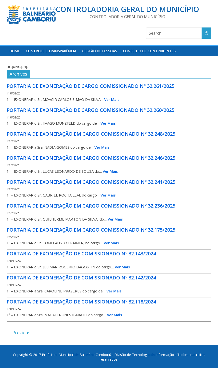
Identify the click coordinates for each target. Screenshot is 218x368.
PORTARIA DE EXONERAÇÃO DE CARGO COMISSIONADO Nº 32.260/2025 (90, 110)
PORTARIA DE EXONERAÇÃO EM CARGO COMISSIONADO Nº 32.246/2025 (91, 158)
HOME (15, 51)
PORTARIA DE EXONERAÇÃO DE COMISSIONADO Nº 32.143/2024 (81, 253)
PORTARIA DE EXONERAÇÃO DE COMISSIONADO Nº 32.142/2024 (81, 277)
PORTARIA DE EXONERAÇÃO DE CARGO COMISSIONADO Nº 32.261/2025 (90, 86)
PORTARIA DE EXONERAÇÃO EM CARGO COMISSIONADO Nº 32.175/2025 (91, 229)
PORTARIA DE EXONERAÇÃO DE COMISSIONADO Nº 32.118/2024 (81, 301)
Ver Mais (111, 99)
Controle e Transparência (51, 51)
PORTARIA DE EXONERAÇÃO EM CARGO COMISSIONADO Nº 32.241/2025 (91, 182)
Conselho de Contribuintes (149, 51)
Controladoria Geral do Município (127, 9)
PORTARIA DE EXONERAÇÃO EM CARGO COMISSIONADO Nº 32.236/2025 (91, 205)
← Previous (18, 332)
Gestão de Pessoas (99, 51)
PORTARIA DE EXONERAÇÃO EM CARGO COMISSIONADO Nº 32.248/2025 (91, 134)
